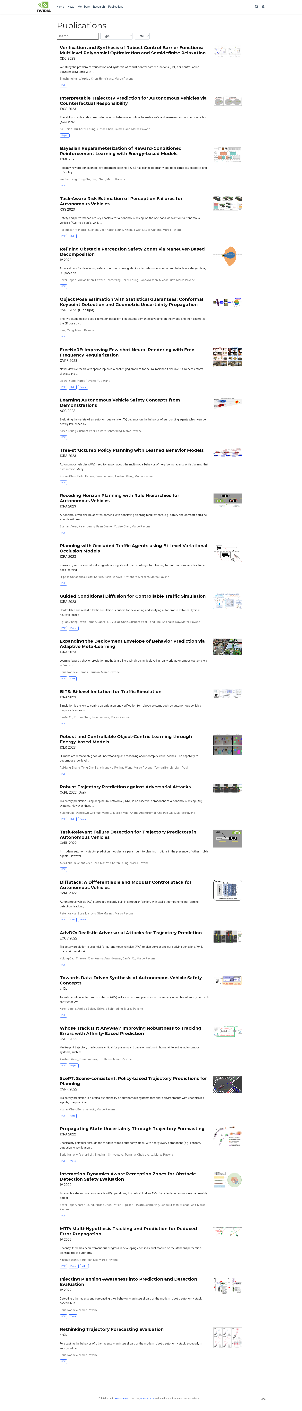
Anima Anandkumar (143, 812)
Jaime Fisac (122, 129)
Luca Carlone (152, 229)
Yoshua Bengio (164, 767)
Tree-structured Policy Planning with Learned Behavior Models (132, 450)
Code (72, 236)
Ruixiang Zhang (70, 767)
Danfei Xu (104, 621)
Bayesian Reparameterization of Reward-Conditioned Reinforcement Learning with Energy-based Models (121, 151)
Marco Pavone (124, 78)
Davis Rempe (87, 621)
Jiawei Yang (68, 380)
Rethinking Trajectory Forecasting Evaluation (112, 1329)
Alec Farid (66, 863)
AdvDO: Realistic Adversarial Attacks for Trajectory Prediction (131, 932)
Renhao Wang (123, 767)
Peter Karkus (85, 476)
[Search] (256, 7)
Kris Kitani (105, 1059)
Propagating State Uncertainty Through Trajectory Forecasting (132, 1128)
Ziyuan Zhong (69, 621)
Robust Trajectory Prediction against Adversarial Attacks (125, 786)
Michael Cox (167, 280)
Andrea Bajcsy (86, 1008)
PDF (63, 85)
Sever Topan (68, 280)
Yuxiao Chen (90, 78)
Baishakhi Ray (171, 621)
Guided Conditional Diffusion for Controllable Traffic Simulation (133, 596)
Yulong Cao (67, 812)
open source (147, 1398)
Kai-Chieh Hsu (69, 129)
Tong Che (84, 179)
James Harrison (89, 672)
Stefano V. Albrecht (136, 576)
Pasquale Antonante (73, 229)
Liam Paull (181, 767)
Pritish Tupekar (123, 1204)
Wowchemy (121, 1398)
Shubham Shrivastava (109, 1154)
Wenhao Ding (68, 179)
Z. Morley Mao (119, 812)
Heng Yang (106, 78)
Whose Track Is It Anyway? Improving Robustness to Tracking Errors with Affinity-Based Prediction (130, 1031)
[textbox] (78, 36)
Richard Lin (86, 1154)
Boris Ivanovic (105, 476)
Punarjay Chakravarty (139, 1154)
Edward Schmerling (108, 280)
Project (64, 135)
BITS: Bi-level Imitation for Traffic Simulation (110, 691)
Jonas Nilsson (149, 280)
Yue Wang (103, 380)
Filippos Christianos (72, 576)
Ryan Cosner (104, 526)
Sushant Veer (97, 229)
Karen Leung (87, 129)
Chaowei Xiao (166, 812)
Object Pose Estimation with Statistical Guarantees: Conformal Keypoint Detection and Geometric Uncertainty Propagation (131, 302)
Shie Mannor (105, 913)
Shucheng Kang (70, 78)
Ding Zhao (98, 179)
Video (73, 1161)
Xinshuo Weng (134, 229)
